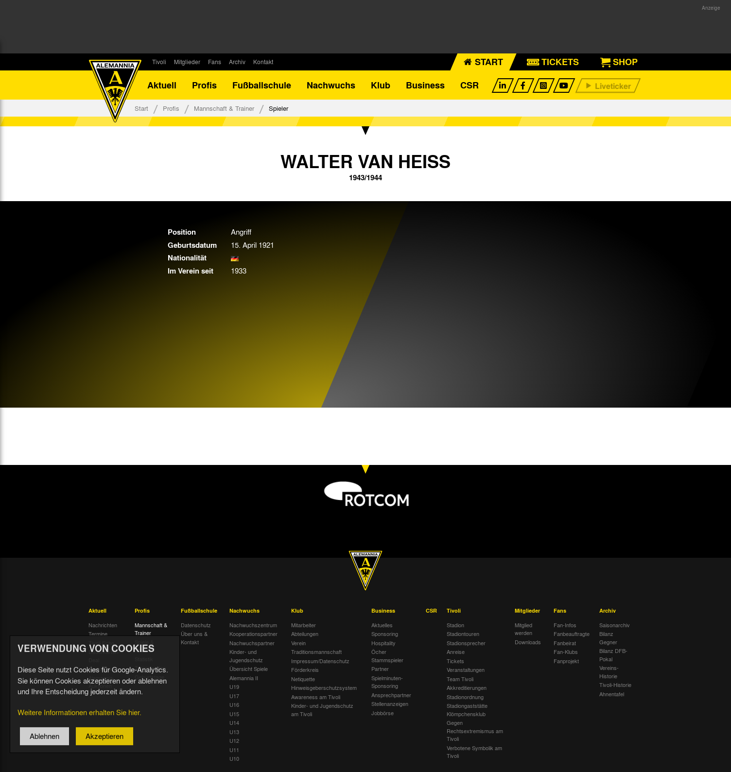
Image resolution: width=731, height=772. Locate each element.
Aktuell (161, 85)
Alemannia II (243, 678)
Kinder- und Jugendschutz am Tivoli (322, 710)
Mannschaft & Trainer (224, 108)
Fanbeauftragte (572, 633)
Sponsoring (384, 633)
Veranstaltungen (466, 669)
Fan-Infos (565, 625)
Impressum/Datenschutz (320, 661)
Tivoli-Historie (615, 684)
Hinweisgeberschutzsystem (324, 687)
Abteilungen (304, 633)
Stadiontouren (463, 633)
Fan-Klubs (566, 651)
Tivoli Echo (101, 643)
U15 (234, 714)
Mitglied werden (523, 629)
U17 (234, 696)
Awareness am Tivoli (315, 697)
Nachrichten (102, 625)
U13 (234, 732)
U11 (234, 750)
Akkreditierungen (467, 687)
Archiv (237, 61)
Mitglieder (187, 61)
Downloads (528, 642)
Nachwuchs (331, 85)
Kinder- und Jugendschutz (246, 656)
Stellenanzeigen (389, 703)
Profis (204, 85)
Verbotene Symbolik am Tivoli (474, 752)
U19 (234, 686)
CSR (469, 85)
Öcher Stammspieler (387, 656)
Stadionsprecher (466, 643)
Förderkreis (305, 669)
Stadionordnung (465, 697)
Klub (380, 85)
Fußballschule (261, 85)
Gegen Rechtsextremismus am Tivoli (475, 730)
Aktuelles (382, 625)
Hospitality (383, 643)
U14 (234, 722)
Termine (97, 633)
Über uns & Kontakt (194, 638)
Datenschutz (196, 625)
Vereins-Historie (609, 672)
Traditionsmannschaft (316, 651)
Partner (380, 668)
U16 (234, 704)
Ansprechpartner (391, 695)
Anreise (456, 651)
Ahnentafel (611, 694)
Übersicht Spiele (248, 668)
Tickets (455, 661)
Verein (298, 643)
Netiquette (303, 679)
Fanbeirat (565, 643)
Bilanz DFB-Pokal (613, 655)
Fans (214, 61)
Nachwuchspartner (252, 643)
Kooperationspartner (253, 633)
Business (425, 85)
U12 (234, 740)
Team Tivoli (460, 679)
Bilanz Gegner (608, 638)
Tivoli (159, 61)
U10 (234, 758)
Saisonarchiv (614, 625)
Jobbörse (382, 713)
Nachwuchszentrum (253, 625)
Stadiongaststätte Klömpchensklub (467, 710)
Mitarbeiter (303, 625)
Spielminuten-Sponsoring (387, 682)
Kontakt (263, 61)
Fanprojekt (566, 661)
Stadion (455, 625)
